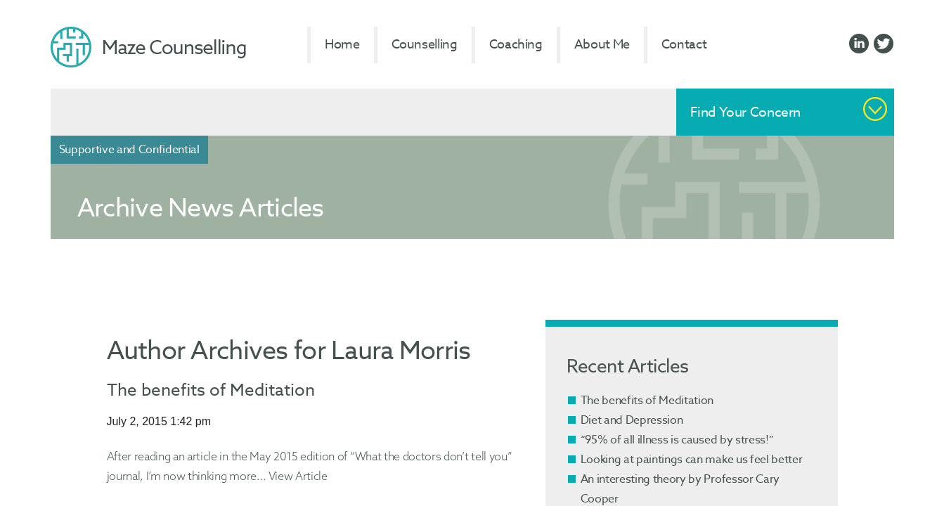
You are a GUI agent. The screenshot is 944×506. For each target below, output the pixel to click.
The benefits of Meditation (211, 390)
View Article (298, 476)
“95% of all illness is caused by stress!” (677, 440)
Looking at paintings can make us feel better (692, 459)
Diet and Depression (632, 420)
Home (342, 44)
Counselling (425, 44)
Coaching (516, 44)
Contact (683, 44)
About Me (602, 44)
